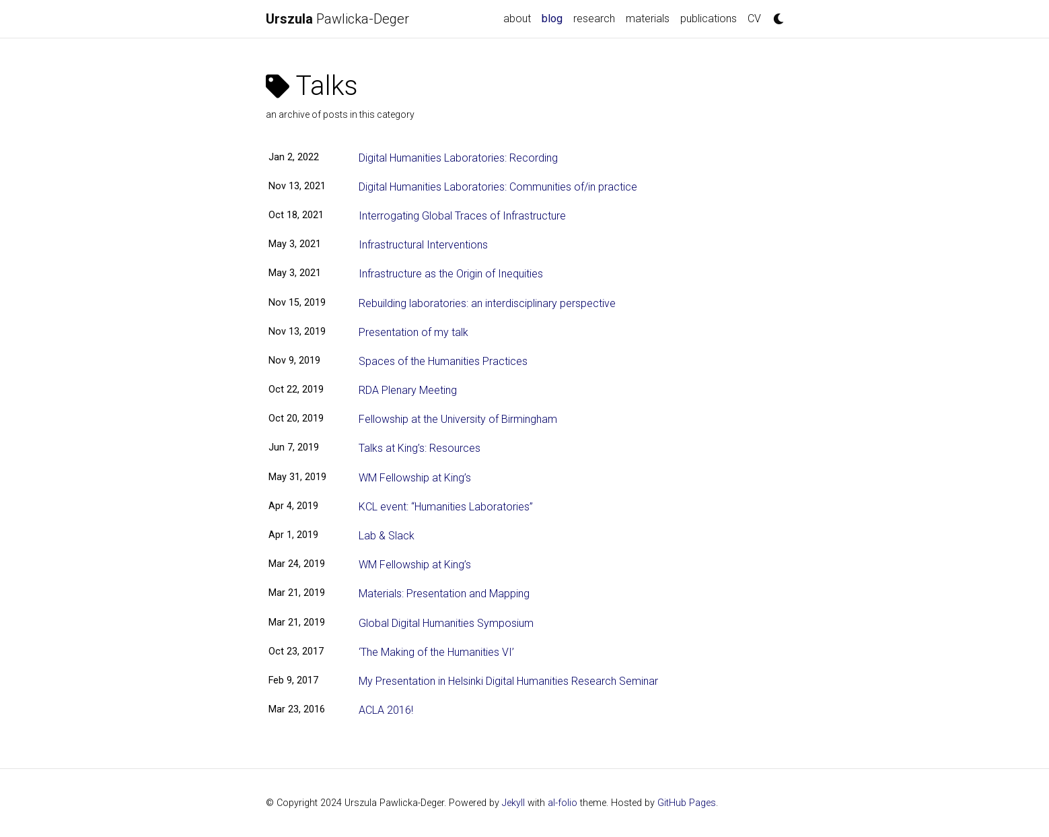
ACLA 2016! (386, 710)
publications (708, 18)
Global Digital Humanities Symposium (446, 623)
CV (754, 18)
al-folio (562, 803)
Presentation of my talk (413, 332)
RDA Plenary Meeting (408, 390)
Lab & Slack (386, 535)
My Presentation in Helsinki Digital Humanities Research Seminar (508, 681)
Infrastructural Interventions (423, 244)
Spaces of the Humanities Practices (443, 361)
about (517, 18)
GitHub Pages (686, 803)
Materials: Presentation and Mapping (444, 593)
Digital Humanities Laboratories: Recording (458, 158)
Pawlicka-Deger (337, 19)
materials (648, 18)
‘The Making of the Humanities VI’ (436, 652)
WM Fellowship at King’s (415, 477)
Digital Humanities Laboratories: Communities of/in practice (498, 186)
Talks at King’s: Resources (419, 448)
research (594, 18)
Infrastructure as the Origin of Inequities (451, 273)
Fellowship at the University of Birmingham (458, 419)
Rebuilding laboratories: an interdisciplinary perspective (487, 303)
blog (555, 17)
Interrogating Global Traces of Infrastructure (462, 215)
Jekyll (513, 803)
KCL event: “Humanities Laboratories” (446, 506)
